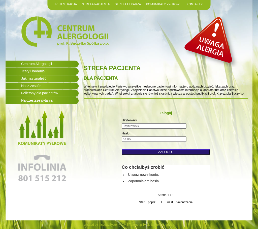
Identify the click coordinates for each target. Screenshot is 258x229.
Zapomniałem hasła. (144, 181)
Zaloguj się (166, 224)
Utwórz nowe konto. (143, 175)
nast (170, 202)
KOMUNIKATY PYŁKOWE (163, 4)
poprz (151, 202)
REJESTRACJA (66, 4)
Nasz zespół (30, 86)
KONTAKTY (194, 4)
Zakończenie (183, 202)
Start (142, 202)
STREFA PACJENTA (96, 4)
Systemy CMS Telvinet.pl (126, 224)
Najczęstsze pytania (37, 100)
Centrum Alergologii (36, 64)
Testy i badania (33, 71)
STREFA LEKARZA (128, 4)
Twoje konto (151, 224)
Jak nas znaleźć (33, 78)
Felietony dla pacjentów (39, 93)
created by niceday (96, 224)
